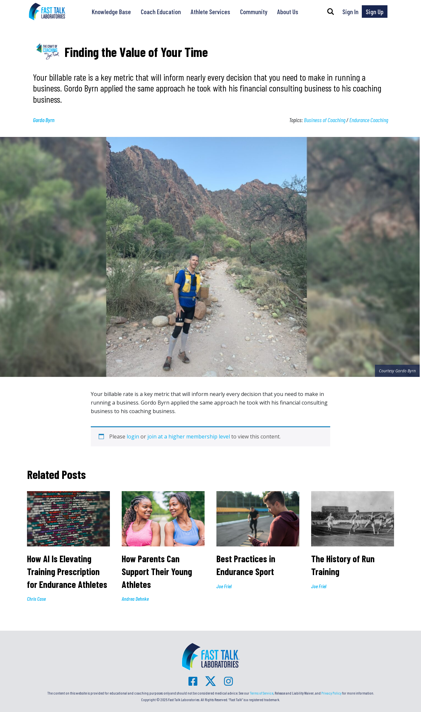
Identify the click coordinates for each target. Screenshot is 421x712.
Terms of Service (261, 693)
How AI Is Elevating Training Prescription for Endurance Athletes (68, 571)
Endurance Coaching (368, 119)
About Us (287, 11)
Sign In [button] (350, 11)
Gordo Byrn (44, 119)
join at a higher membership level (188, 436)
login (133, 436)
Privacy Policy (331, 693)
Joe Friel (224, 586)
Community (253, 11)
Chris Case (36, 598)
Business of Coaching (324, 119)
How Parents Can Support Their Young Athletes (157, 571)
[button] (330, 11)
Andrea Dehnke (135, 598)
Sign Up (375, 11)
